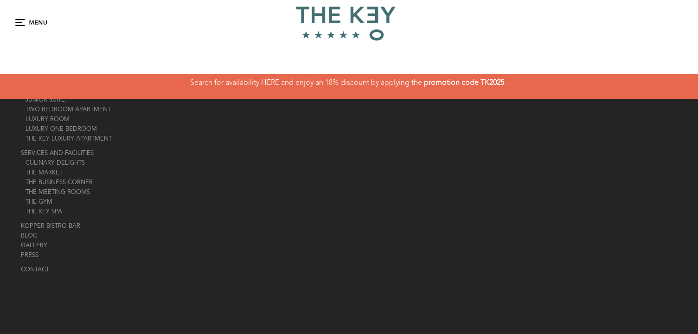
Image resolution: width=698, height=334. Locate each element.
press (29, 255)
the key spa (44, 212)
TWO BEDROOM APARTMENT (68, 110)
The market (44, 173)
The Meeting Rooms (58, 192)
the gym (39, 202)
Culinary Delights (55, 163)
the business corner (59, 183)
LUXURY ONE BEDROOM (61, 129)
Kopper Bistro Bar (50, 226)
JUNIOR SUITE (45, 100)
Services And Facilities (57, 153)
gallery (34, 246)
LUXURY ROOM (48, 119)
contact (35, 270)
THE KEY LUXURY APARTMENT (69, 139)
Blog (29, 236)
